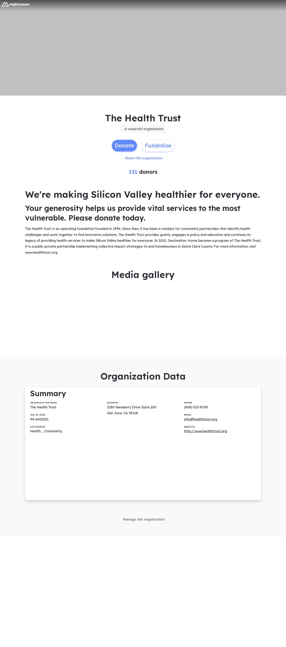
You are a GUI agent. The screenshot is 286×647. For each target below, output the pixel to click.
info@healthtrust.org (200, 419)
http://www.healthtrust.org (205, 431)
